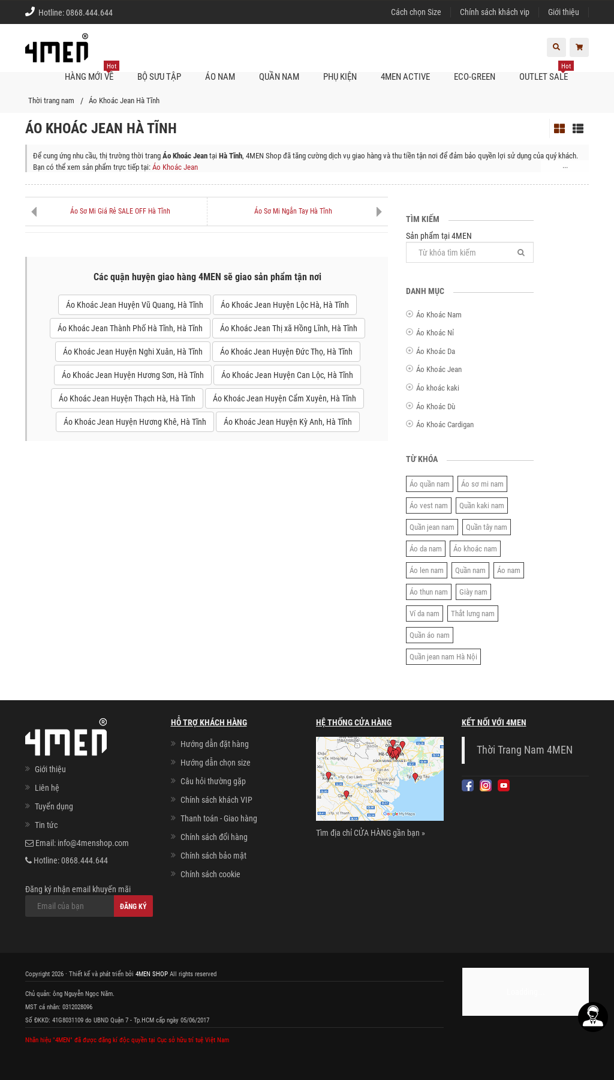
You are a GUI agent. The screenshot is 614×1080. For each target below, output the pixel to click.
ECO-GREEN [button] (474, 76)
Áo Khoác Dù (435, 406)
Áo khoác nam (475, 548)
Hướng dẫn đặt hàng (214, 744)
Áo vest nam (429, 505)
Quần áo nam (430, 635)
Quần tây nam (486, 527)
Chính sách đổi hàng (214, 837)
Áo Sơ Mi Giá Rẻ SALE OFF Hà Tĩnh (120, 211)
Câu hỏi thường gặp (213, 781)
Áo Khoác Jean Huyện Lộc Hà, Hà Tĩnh (285, 305)
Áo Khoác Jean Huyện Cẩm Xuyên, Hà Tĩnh (284, 398)
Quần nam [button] (279, 76)
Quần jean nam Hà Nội (443, 656)
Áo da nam (426, 548)
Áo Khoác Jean (175, 167)
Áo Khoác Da (435, 351)
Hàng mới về (92, 72)
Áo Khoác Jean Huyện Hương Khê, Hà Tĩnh (135, 422)
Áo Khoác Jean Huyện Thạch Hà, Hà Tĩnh (127, 398)
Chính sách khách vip (494, 12)
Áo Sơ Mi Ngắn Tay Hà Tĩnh (293, 211)
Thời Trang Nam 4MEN (525, 750)
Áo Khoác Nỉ (435, 332)
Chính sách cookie (210, 874)
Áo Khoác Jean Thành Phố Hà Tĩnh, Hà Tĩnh (130, 328)
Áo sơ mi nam (482, 483)
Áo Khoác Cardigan (445, 424)
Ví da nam (425, 613)
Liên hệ (47, 788)
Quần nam (470, 570)
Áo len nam (427, 570)
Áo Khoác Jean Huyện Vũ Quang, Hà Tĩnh (134, 305)
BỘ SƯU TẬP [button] (159, 76)
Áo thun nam (429, 591)
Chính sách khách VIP (216, 800)
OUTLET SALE (546, 72)
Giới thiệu (563, 12)
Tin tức (46, 825)
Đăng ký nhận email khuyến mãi (89, 900)
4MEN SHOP (152, 974)
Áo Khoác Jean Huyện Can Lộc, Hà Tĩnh (287, 375)
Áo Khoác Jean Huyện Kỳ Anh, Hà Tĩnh (288, 422)
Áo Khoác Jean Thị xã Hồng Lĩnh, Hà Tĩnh (288, 328)
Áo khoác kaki (437, 387)
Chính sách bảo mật (213, 855)
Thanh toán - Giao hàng (218, 818)
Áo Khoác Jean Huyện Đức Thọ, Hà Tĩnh (286, 351)
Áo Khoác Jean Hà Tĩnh (124, 100)
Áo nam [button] (220, 76)
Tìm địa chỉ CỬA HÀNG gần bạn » (370, 833)
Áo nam (508, 570)
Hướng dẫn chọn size (215, 762)
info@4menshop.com (93, 843)
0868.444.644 (89, 12)
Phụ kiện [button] (340, 76)
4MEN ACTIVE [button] (405, 76)
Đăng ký (133, 906)
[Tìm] (521, 252)
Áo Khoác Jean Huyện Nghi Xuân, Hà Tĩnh (133, 351)
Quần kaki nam (481, 505)
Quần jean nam (432, 527)
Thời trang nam (51, 100)
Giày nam (473, 591)
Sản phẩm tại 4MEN (470, 247)
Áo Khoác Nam (439, 314)
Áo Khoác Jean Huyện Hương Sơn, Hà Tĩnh (133, 375)
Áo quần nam (430, 483)
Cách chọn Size (416, 12)
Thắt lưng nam (473, 613)
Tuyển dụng (54, 806)
